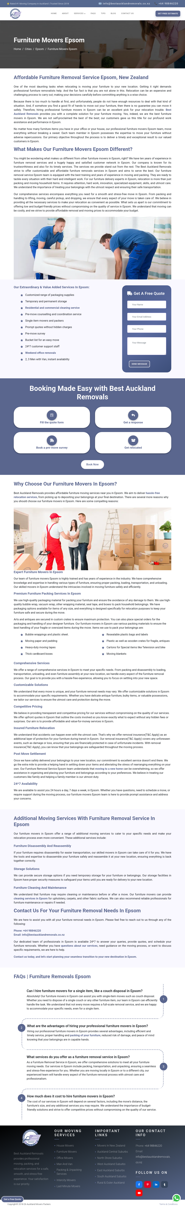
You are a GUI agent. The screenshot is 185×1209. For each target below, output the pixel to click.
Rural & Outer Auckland (111, 1182)
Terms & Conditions (168, 1204)
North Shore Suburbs (109, 1158)
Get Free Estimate (168, 13)
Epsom (39, 49)
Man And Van (65, 1164)
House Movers (65, 1145)
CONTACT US (127, 13)
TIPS (103, 13)
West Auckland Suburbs (111, 1164)
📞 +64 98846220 (166, 3)
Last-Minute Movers (68, 1186)
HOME (54, 13)
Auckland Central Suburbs (112, 1151)
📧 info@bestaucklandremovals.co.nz (124, 3)
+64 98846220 (32, 930)
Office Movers (65, 1158)
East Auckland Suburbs (111, 1170)
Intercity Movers (66, 1180)
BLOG (113, 13)
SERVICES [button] (79, 13)
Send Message (139, 364)
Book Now (92, 464)
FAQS (93, 13)
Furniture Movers (67, 1151)
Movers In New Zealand (111, 1145)
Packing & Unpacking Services (69, 1171)
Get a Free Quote (14, 1199)
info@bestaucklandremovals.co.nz (43, 934)
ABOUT (65, 13)
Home (17, 49)
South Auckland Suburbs (111, 1176)
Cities (28, 49)
